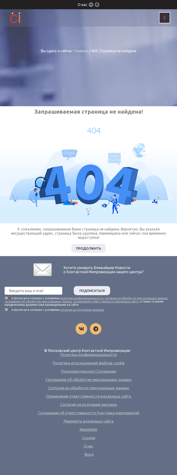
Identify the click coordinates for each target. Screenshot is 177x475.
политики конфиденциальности (81, 298)
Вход (89, 454)
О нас (82, 5)
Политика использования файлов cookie (88, 363)
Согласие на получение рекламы (88, 404)
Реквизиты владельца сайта (89, 421)
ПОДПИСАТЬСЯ (92, 291)
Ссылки (88, 438)
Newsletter (88, 429)
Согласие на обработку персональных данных (88, 388)
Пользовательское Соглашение (88, 371)
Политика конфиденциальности (88, 355)
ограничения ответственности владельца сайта (106, 301)
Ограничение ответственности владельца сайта (88, 396)
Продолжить (88, 248)
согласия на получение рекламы (82, 309)
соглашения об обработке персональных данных (38, 301)
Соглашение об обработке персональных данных (88, 380)
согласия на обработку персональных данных (136, 298)
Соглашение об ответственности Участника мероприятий (88, 413)
